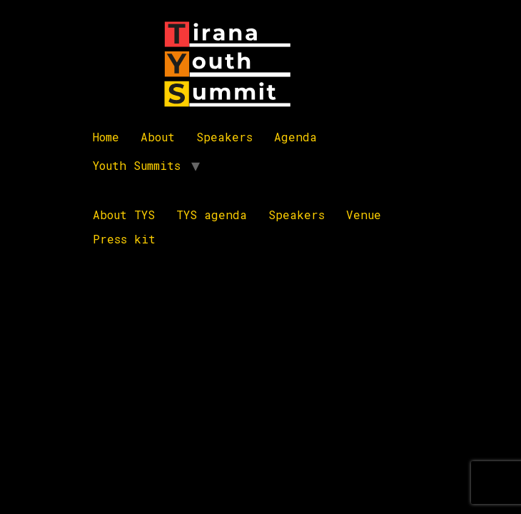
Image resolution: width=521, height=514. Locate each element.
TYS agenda (211, 214)
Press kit (124, 238)
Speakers (224, 136)
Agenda (295, 136)
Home (106, 136)
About (158, 136)
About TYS (124, 214)
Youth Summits (137, 165)
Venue (363, 214)
